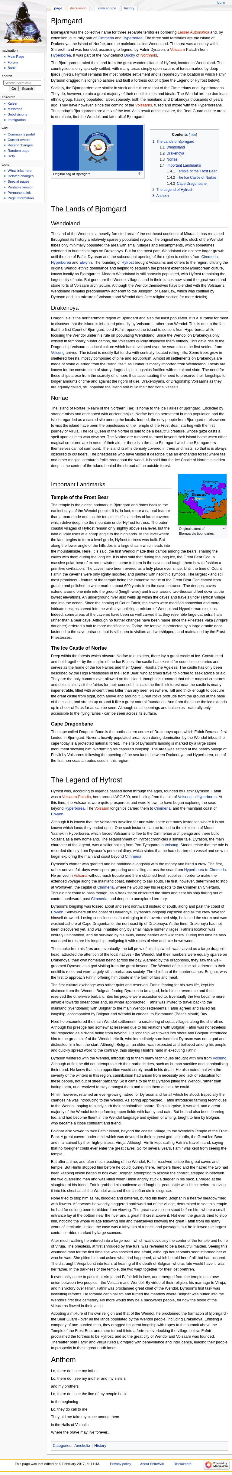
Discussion (78, 8)
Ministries (15, 109)
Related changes (21, 176)
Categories (62, 1446)
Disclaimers (183, 1464)
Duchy (129, 55)
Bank (11, 68)
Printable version (20, 187)
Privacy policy (120, 1464)
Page (58, 8)
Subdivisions (17, 114)
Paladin (84, 797)
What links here (19, 170)
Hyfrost (128, 262)
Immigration (17, 120)
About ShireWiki (152, 1464)
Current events (19, 140)
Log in (221, 2)
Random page (18, 150)
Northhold (148, 55)
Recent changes (20, 145)
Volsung (58, 353)
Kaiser (12, 103)
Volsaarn (177, 49)
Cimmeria (106, 38)
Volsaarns (143, 105)
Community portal (21, 134)
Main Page (16, 56)
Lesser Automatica (193, 32)
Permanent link (19, 192)
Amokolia (82, 1446)
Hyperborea (133, 38)
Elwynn (85, 262)
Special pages (18, 181)
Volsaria (80, 875)
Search (7, 76)
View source (107, 8)
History (100, 1446)
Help (11, 156)
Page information (21, 198)
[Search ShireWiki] (22, 83)
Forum (13, 62)
